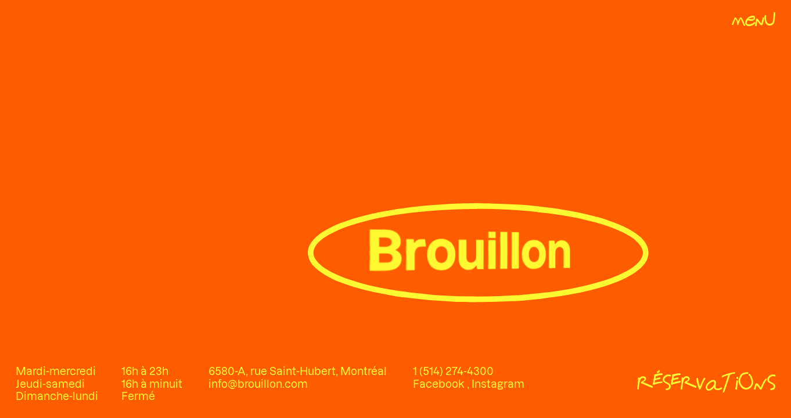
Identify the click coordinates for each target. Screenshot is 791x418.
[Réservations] (706, 384)
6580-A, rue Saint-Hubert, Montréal (297, 371)
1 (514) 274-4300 (453, 371)
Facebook (440, 384)
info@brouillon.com (258, 384)
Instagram (498, 384)
